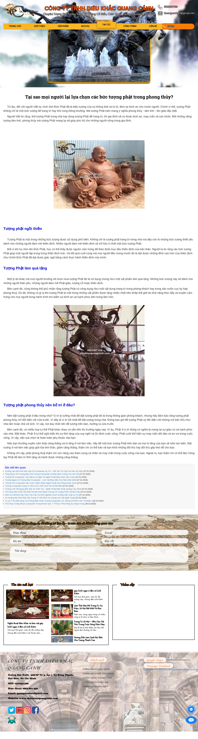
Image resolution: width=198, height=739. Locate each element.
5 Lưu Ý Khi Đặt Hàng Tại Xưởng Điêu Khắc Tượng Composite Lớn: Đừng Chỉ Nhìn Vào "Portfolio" (48, 501)
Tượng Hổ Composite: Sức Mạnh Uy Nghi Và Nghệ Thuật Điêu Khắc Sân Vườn (40, 477)
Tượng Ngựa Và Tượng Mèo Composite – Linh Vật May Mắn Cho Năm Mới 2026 (40, 480)
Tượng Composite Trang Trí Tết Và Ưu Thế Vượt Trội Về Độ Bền (33, 486)
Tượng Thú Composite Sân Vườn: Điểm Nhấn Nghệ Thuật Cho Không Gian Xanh (41, 483)
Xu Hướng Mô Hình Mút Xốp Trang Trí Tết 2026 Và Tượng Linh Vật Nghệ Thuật (40, 498)
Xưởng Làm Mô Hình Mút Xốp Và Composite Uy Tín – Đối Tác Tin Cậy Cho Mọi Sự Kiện (44, 471)
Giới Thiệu (39, 26)
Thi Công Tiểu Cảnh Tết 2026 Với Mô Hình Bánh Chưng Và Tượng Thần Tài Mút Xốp (42, 492)
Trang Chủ (15, 26)
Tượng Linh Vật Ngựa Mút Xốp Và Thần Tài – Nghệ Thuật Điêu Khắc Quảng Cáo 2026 (43, 489)
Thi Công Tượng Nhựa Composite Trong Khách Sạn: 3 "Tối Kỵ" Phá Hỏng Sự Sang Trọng (44, 504)
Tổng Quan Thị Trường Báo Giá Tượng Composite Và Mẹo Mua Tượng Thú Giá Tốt (42, 474)
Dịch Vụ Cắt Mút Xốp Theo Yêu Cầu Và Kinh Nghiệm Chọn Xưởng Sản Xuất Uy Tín (42, 495)
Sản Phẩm (63, 26)
